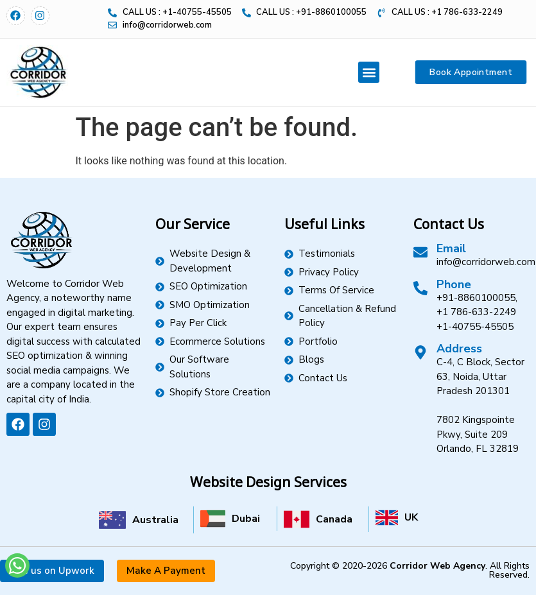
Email (451, 248)
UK (411, 517)
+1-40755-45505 (475, 326)
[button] (368, 72)
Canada (334, 519)
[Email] (420, 252)
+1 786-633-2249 (476, 312)
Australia (155, 520)
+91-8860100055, (477, 297)
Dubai (246, 519)
